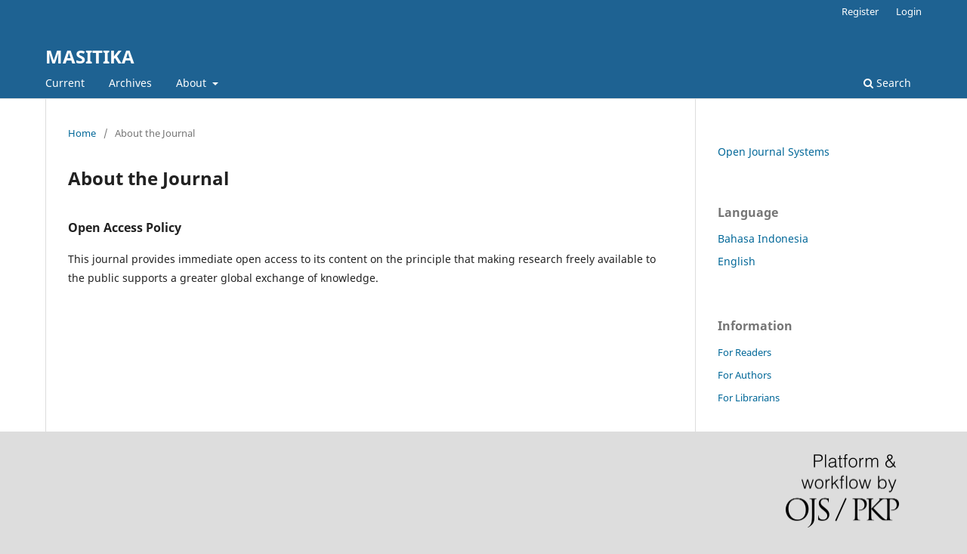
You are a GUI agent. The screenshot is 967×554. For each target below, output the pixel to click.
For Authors (744, 375)
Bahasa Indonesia (763, 238)
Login (909, 11)
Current (65, 83)
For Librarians (749, 397)
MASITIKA (89, 56)
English (736, 261)
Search (887, 83)
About (192, 83)
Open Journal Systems (774, 151)
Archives (130, 83)
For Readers (744, 352)
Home (82, 133)
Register (860, 11)
